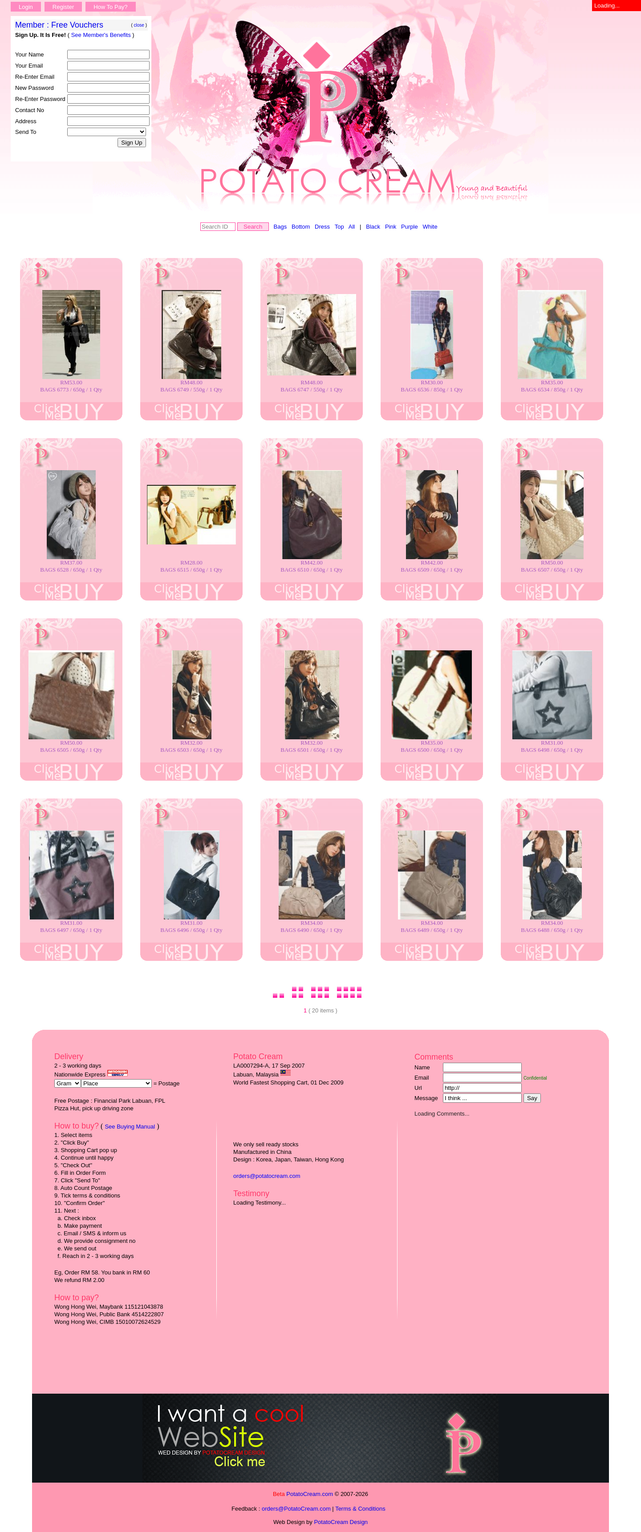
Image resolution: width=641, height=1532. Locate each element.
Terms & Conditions (360, 1508)
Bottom (301, 226)
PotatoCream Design (341, 1522)
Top (339, 226)
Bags (280, 226)
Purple (409, 226)
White (429, 226)
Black (373, 226)
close (139, 25)
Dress (322, 226)
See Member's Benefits (101, 35)
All (352, 226)
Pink (390, 226)
